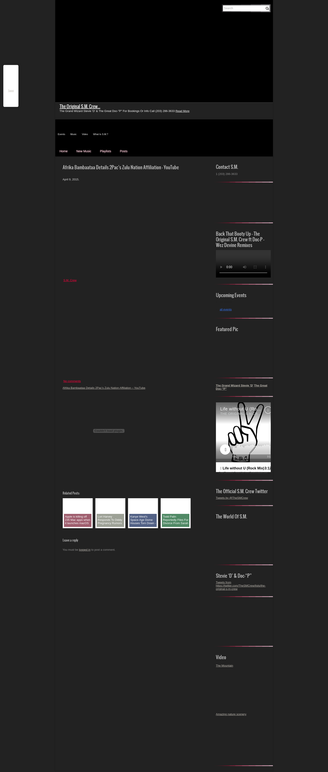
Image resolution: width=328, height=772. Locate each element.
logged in (85, 549)
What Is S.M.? (100, 134)
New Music (83, 151)
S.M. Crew (70, 280)
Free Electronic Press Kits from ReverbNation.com (243, 473)
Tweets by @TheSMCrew (232, 497)
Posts (124, 151)
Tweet (11, 91)
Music (73, 134)
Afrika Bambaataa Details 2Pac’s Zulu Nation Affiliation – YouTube (104, 387)
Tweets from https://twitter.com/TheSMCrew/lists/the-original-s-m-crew (241, 586)
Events (61, 134)
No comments (72, 381)
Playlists (105, 151)
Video (85, 134)
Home (64, 151)
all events (226, 309)
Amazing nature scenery (231, 714)
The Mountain (224, 665)
